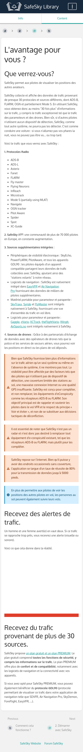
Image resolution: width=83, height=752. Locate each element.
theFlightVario (50, 322)
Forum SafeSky (53, 743)
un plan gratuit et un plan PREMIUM (48, 653)
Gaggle (15, 322)
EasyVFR (32, 286)
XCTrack (35, 322)
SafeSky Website (30, 743)
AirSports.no (18, 326)
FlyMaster (41, 304)
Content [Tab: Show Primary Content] (62, 18)
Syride (27, 304)
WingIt (64, 322)
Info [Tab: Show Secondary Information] (20, 18)
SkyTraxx (16, 304)
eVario (25, 322)
